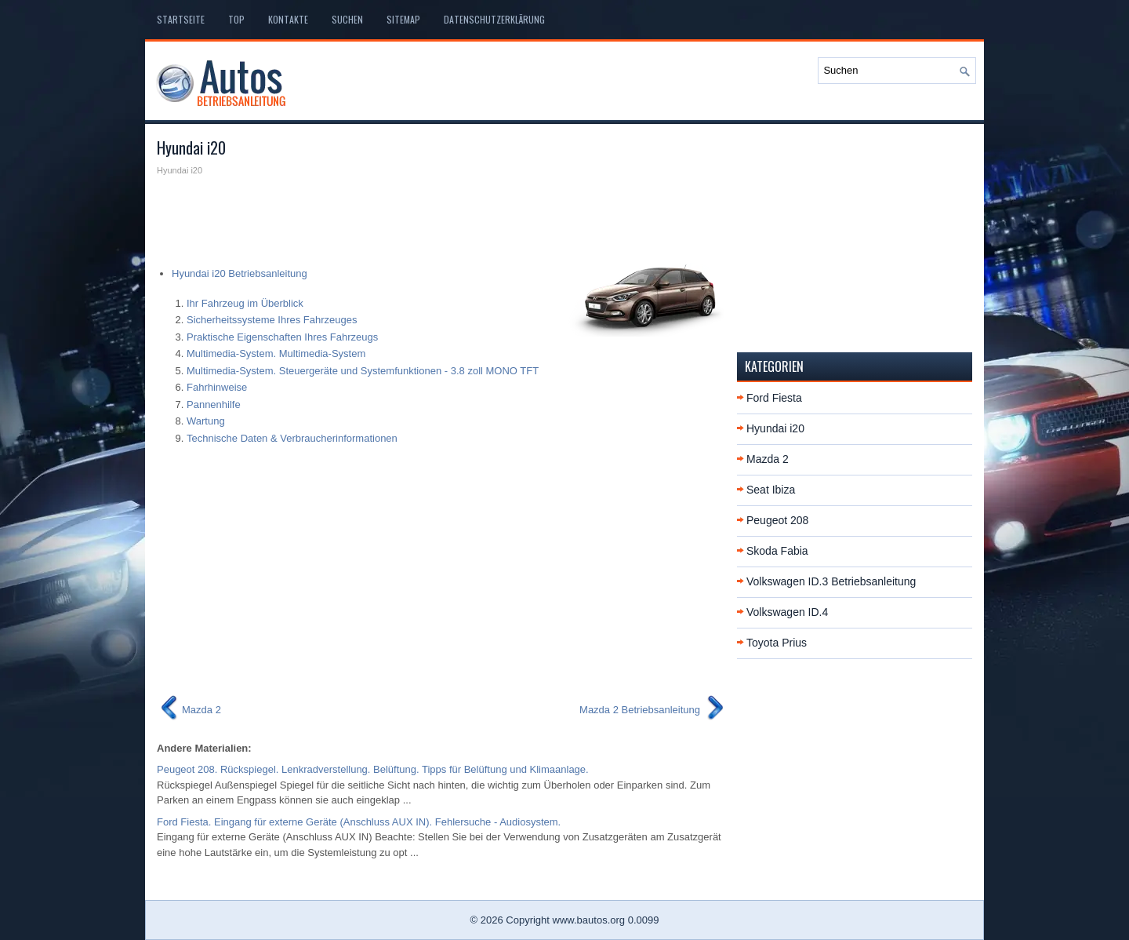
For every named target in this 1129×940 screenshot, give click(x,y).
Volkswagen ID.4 (787, 612)
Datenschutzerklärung (494, 19)
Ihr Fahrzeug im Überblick (245, 303)
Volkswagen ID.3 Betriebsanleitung (831, 581)
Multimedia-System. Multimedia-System (276, 353)
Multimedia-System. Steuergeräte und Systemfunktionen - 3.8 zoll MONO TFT (363, 371)
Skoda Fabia (777, 551)
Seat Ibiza (770, 489)
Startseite (181, 19)
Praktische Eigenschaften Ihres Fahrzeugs (282, 337)
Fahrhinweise (217, 387)
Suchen (347, 19)
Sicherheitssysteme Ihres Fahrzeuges (272, 320)
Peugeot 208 (777, 520)
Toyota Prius (776, 642)
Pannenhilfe (214, 404)
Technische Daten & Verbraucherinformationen (292, 438)
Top (236, 19)
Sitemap (403, 19)
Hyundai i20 (775, 428)
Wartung (206, 421)
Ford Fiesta (774, 398)
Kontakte (288, 19)
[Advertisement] (441, 216)
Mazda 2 (767, 459)
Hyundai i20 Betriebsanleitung (239, 273)
